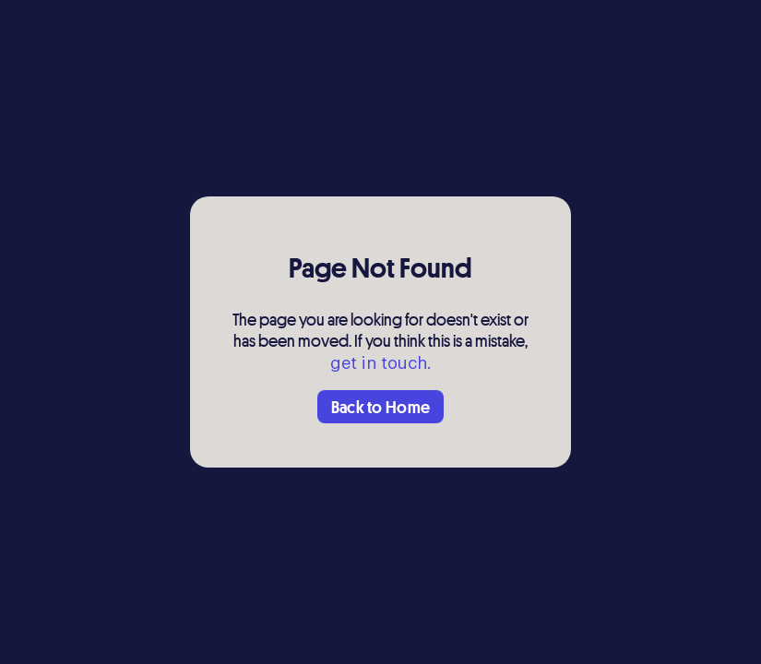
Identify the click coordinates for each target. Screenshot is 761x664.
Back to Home (381, 407)
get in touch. (381, 363)
